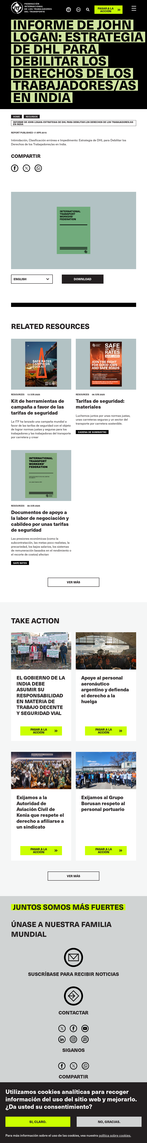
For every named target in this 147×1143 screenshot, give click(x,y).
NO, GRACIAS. (109, 1121)
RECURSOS (32, 116)
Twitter (62, 1028)
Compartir (26, 155)
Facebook (73, 1028)
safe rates (20, 562)
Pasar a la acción (106, 9)
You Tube (85, 1028)
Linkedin (62, 1039)
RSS (85, 1039)
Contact (73, 997)
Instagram (73, 1039)
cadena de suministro (92, 431)
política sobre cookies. (115, 1135)
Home (16, 116)
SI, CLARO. (37, 1121)
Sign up (73, 959)
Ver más (73, 582)
